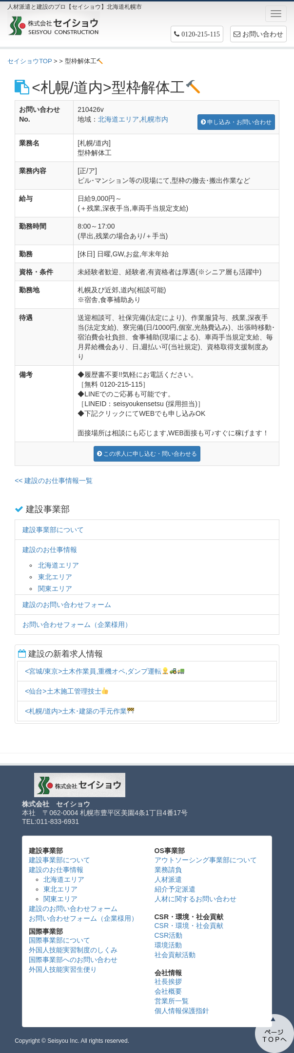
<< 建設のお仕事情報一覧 (54, 480)
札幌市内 (154, 119)
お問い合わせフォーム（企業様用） (77, 624)
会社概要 (168, 991)
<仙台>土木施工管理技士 (66, 691)
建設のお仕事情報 (49, 549)
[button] (197, 34)
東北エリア (55, 577)
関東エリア (55, 588)
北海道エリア (118, 119)
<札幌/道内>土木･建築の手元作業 (79, 711)
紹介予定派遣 (175, 889)
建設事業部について (53, 530)
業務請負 (168, 870)
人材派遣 (168, 879)
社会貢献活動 (175, 955)
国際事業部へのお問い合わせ (73, 960)
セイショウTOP (29, 61)
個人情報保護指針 (182, 1011)
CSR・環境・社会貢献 (189, 925)
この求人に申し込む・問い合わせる (147, 453)
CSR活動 (169, 935)
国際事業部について (59, 940)
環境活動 (168, 945)
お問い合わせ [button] (258, 34)
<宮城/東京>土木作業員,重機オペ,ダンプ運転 (104, 671)
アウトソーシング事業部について (206, 860)
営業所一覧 (172, 1001)
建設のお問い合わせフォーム (66, 604)
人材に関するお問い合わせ (195, 899)
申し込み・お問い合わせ (236, 122)
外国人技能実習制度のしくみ (73, 950)
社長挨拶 (168, 981)
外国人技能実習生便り (63, 969)
